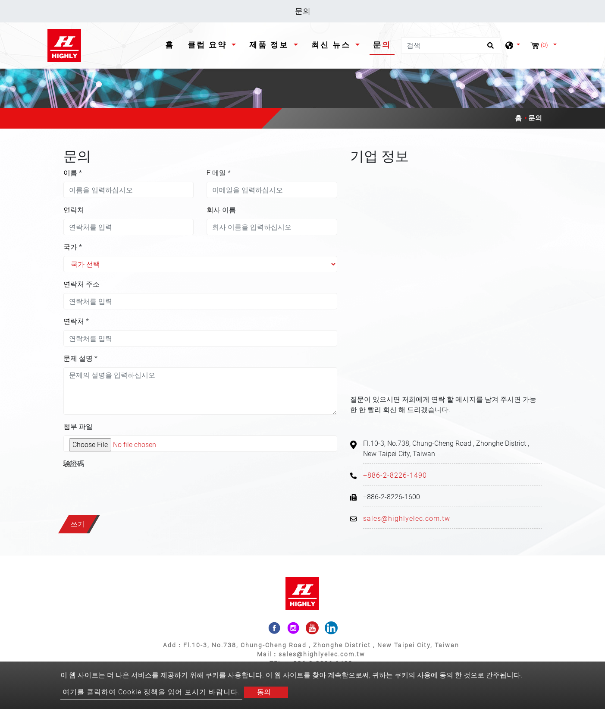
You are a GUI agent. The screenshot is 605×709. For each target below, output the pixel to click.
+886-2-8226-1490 (395, 475)
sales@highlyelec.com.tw (406, 518)
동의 (264, 692)
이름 (72, 173)
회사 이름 (221, 210)
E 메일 (219, 173)
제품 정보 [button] (270, 44)
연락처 (73, 210)
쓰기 (78, 524)
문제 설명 (80, 358)
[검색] (450, 45)
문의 (382, 44)
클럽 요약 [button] (209, 44)
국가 (72, 247)
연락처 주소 (81, 284)
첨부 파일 (78, 426)
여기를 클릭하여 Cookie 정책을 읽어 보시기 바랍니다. (151, 692)
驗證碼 (73, 464)
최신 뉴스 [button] (332, 44)
